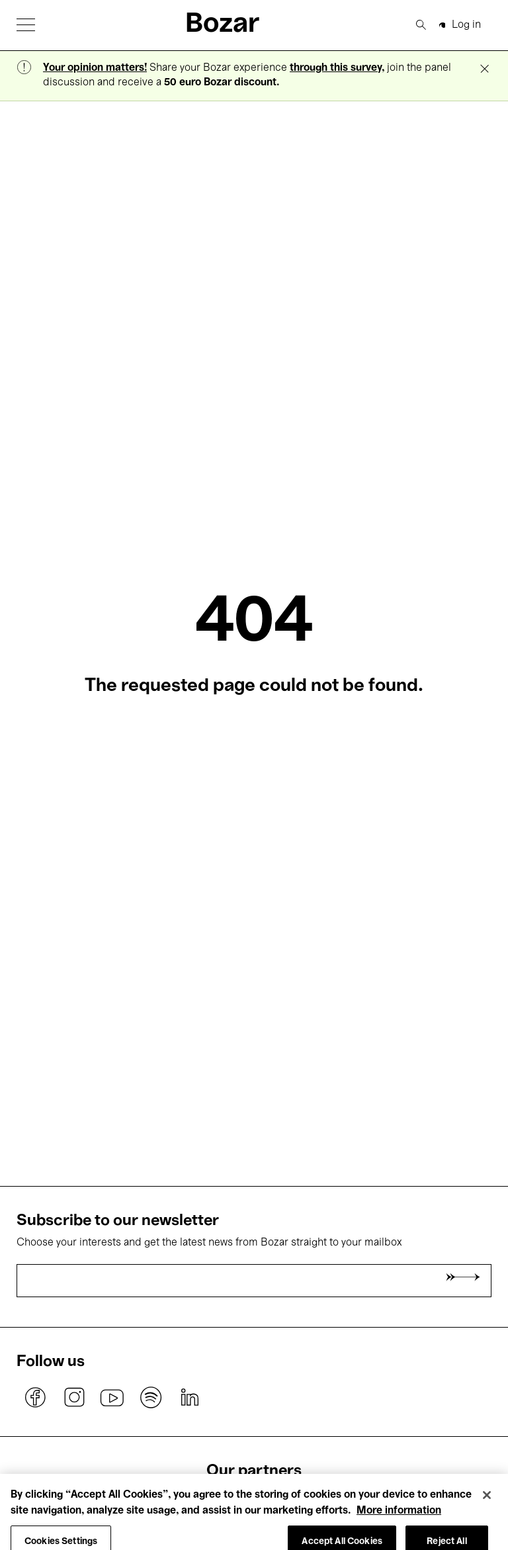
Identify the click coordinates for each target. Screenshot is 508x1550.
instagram (74, 1398)
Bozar (222, 25)
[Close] (486, 1503)
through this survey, (337, 68)
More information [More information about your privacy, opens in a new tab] (399, 1519)
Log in (466, 25)
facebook (35, 1398)
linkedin (189, 1398)
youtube (112, 1398)
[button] (26, 25)
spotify (151, 1398)
